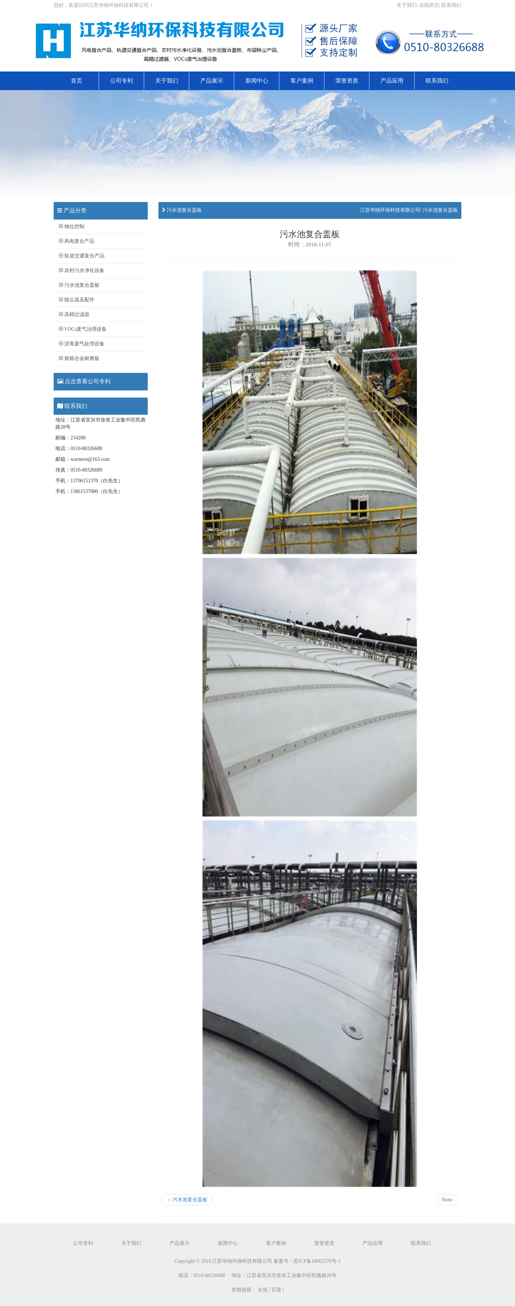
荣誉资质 (346, 81)
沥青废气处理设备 (81, 343)
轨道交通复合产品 (81, 255)
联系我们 (451, 5)
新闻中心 (256, 81)
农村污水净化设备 (81, 270)
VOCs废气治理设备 (83, 329)
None (447, 1199)
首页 (76, 81)
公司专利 (121, 81)
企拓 (263, 1289)
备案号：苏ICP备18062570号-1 (307, 1261)
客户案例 (301, 81)
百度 (276, 1289)
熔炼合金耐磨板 (79, 358)
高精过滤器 (74, 314)
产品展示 (211, 81)
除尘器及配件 (76, 299)
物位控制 (71, 226)
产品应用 (392, 81)
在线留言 (429, 5)
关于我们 (407, 5)
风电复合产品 (76, 241)
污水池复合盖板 (79, 285)
